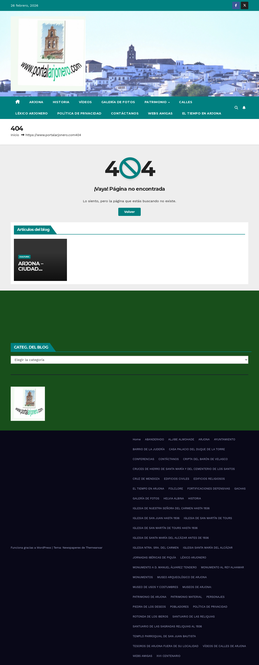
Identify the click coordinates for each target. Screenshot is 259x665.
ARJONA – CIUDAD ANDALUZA (32, 268)
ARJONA (36, 102)
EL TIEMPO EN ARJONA (201, 113)
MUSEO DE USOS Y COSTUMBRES (155, 587)
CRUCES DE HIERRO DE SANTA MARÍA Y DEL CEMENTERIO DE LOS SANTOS (184, 469)
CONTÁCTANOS (125, 113)
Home (137, 439)
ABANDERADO (154, 439)
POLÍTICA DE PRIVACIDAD (79, 113)
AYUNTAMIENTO (224, 439)
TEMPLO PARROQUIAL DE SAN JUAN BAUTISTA (164, 636)
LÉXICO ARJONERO (31, 113)
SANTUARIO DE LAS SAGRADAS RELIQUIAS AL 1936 (167, 626)
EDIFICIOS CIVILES (176, 478)
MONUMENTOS (143, 577)
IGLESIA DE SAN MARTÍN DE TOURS (208, 518)
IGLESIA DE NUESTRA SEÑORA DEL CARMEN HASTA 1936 (171, 508)
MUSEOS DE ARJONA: (197, 587)
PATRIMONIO (156, 102)
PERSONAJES (215, 596)
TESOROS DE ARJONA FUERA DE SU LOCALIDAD (165, 646)
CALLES (185, 102)
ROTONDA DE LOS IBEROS (150, 616)
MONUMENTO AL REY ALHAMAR (222, 567)
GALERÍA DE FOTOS (118, 102)
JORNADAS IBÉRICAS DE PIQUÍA (154, 557)
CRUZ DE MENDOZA (146, 478)
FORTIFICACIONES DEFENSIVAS (208, 488)
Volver (129, 212)
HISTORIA (61, 102)
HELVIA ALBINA (173, 498)
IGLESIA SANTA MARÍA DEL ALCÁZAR (207, 547)
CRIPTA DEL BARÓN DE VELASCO (205, 459)
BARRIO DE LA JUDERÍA (149, 449)
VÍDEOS (85, 102)
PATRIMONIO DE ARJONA (149, 596)
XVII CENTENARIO (169, 656)
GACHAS (240, 488)
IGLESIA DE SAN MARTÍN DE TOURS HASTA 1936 (165, 528)
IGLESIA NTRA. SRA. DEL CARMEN (156, 547)
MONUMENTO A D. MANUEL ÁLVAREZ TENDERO (165, 567)
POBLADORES (179, 606)
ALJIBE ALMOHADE (181, 439)
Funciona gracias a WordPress (31, 547)
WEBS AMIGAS (160, 113)
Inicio (15, 135)
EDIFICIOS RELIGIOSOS (209, 478)
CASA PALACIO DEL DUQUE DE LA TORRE (197, 449)
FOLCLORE (176, 488)
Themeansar (94, 547)
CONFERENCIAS (143, 459)
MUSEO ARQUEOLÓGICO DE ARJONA (182, 577)
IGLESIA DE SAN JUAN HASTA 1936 (156, 518)
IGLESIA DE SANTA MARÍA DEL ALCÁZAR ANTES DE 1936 (171, 537)
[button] (236, 108)
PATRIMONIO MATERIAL (186, 596)
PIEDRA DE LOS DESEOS (149, 606)
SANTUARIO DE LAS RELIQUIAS (193, 616)
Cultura (24, 256)
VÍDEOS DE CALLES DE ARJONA (224, 646)
